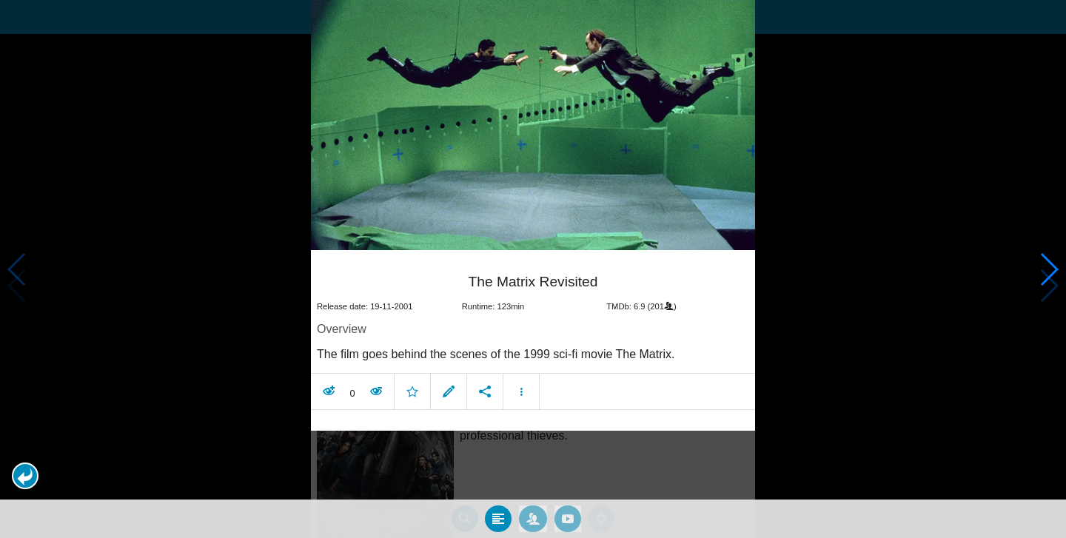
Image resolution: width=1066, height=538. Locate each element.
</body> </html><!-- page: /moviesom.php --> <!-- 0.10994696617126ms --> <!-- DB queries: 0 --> (533, 269)
